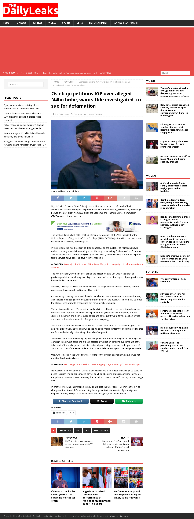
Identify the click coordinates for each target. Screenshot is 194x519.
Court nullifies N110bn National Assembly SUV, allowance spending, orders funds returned (24, 116)
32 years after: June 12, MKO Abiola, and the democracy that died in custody (172, 297)
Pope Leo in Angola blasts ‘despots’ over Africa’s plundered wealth (174, 144)
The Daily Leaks (62, 114)
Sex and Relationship (126, 22)
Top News (20, 22)
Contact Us (124, 516)
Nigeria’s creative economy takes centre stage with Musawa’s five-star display (175, 258)
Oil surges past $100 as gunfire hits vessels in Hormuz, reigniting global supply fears (174, 128)
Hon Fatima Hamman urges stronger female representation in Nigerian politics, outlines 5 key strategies (175, 222)
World (52, 22)
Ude (87, 430)
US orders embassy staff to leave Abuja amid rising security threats (175, 159)
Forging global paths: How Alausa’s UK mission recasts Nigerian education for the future (175, 314)
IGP (78, 430)
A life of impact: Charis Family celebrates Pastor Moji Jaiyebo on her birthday (173, 187)
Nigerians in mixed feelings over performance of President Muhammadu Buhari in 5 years (97, 497)
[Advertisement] (97, 48)
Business (37, 22)
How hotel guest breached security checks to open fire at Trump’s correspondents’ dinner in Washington (174, 110)
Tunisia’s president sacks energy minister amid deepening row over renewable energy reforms (174, 92)
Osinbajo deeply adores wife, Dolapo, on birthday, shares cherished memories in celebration (175, 203)
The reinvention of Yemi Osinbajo (173, 280)
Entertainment (98, 22)
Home (6, 22)
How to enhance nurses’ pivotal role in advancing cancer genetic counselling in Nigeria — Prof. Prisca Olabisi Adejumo (175, 242)
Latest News (88, 114)
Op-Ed (80, 22)
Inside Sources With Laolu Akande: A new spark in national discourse (174, 330)
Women (151, 176)
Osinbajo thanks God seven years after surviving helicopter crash (63, 496)
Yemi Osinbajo (101, 430)
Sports (66, 22)
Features (78, 114)
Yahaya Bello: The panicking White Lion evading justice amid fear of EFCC (174, 346)
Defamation (65, 430)
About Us (114, 516)
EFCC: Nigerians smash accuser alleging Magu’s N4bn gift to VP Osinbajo (102, 364)
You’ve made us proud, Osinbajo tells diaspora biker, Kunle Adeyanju (128, 494)
